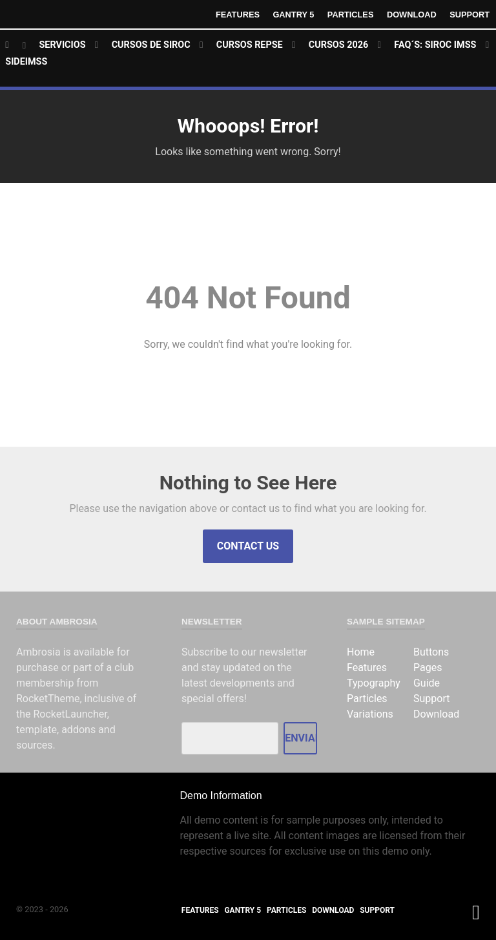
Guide (426, 683)
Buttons (431, 652)
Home (361, 652)
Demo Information (221, 795)
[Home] (16, 45)
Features (238, 14)
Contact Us (248, 546)
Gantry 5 (293, 14)
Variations (370, 714)
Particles (350, 14)
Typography (373, 683)
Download (412, 14)
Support (470, 14)
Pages (427, 667)
